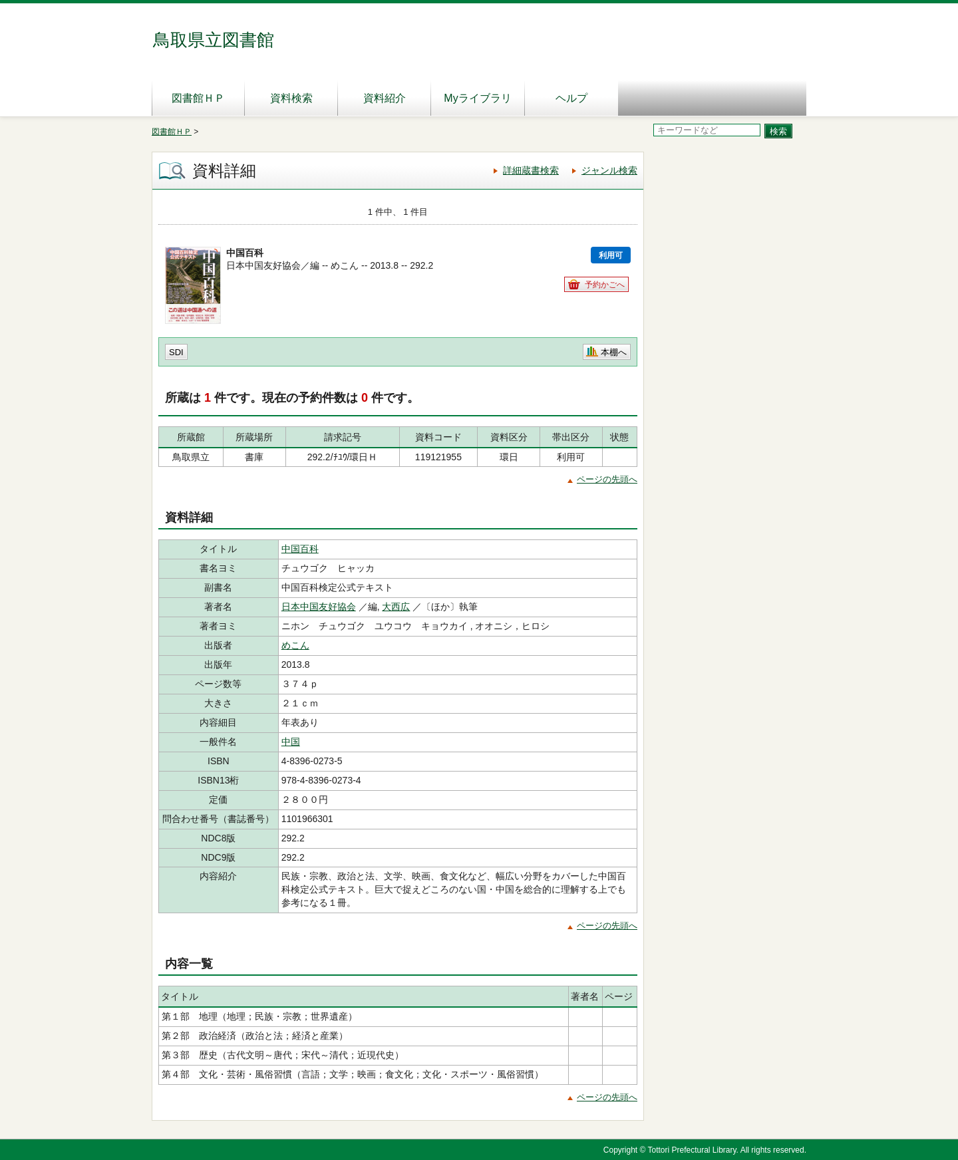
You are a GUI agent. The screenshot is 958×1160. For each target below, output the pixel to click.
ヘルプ (571, 98)
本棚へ (614, 352)
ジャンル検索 (609, 170)
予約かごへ (605, 284)
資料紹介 (384, 98)
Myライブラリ (477, 98)
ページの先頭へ (607, 479)
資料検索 (291, 98)
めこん (295, 645)
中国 (290, 741)
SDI (176, 352)
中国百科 (300, 548)
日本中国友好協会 (318, 606)
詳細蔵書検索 (531, 170)
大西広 (396, 606)
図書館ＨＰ (198, 98)
